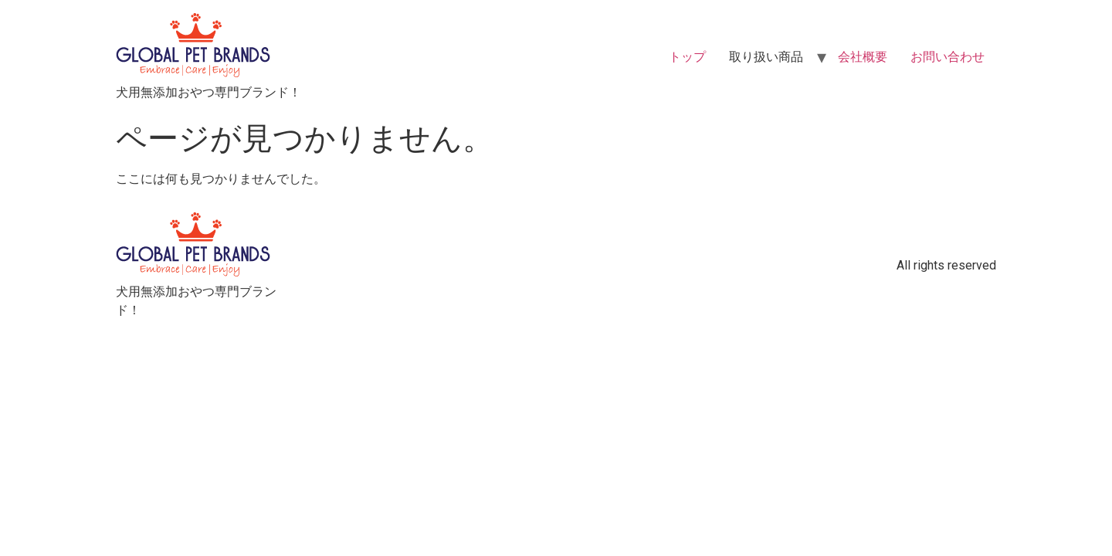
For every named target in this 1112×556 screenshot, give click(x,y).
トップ (687, 56)
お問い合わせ (947, 56)
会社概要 (862, 56)
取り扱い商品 (766, 56)
